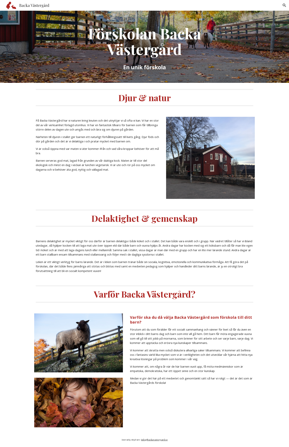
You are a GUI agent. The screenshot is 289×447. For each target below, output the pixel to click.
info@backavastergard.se (154, 439)
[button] (284, 5)
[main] (144, 46)
